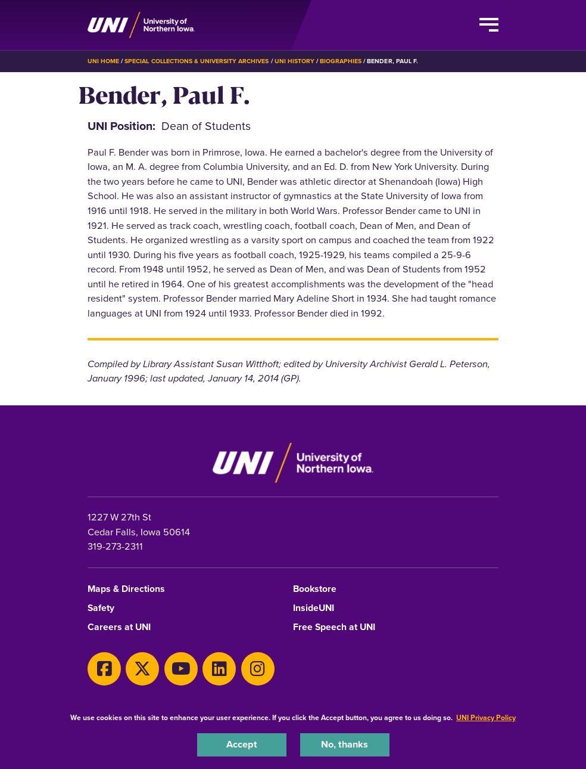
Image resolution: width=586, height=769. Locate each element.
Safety (101, 608)
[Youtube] (181, 669)
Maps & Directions (126, 589)
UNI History (294, 61)
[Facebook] (104, 669)
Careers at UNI (119, 627)
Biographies (340, 61)
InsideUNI (313, 608)
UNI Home (103, 61)
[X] (142, 669)
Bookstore (314, 589)
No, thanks (344, 744)
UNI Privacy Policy (486, 717)
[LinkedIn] (219, 669)
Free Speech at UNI (334, 627)
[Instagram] (258, 669)
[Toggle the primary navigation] (488, 25)
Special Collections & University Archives (196, 61)
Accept (241, 744)
